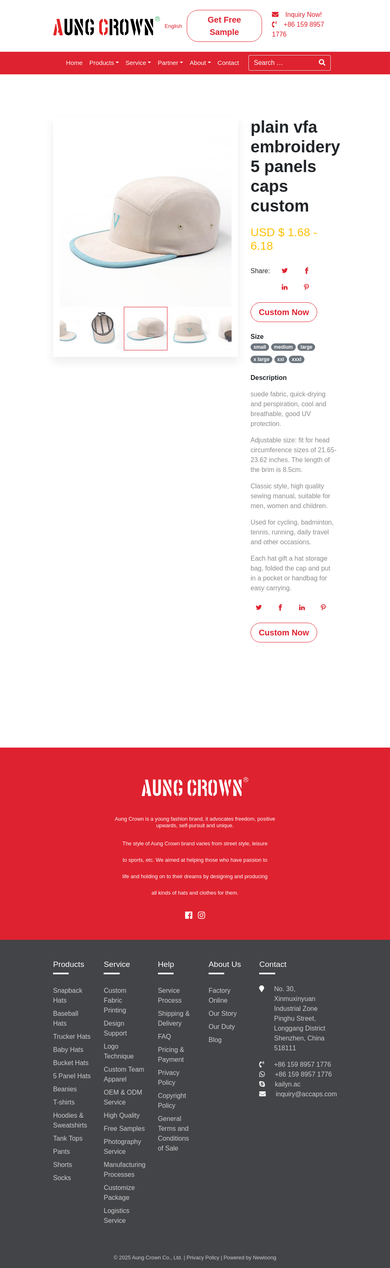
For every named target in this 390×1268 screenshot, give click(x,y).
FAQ (164, 1036)
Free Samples (124, 1128)
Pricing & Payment (171, 1054)
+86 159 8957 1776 (302, 1064)
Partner (168, 62)
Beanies (65, 1089)
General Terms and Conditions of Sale (173, 1133)
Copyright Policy (172, 1100)
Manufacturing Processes (124, 1169)
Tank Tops (68, 1138)
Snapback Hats (67, 995)
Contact (228, 62)
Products (101, 62)
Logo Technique (119, 1051)
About (198, 62)
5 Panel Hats (72, 1075)
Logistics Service (116, 1215)
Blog (215, 1039)
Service (135, 62)
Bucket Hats (70, 1062)
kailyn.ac (287, 1084)
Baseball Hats (65, 1018)
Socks (62, 1177)
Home (74, 62)
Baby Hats (68, 1049)
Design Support (115, 1028)
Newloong (264, 1257)
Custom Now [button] (284, 312)
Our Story (223, 1013)
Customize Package (119, 1192)
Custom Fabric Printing (115, 1000)
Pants (61, 1151)
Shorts (62, 1164)
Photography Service (122, 1146)
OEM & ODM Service (123, 1097)
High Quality (121, 1115)
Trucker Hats (72, 1036)
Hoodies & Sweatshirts (70, 1120)
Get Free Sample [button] (224, 26)
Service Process (170, 995)
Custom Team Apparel (124, 1074)
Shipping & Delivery (174, 1018)
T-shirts (63, 1102)
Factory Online (219, 995)
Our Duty (222, 1026)
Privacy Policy (168, 1077)
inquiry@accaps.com (306, 1094)
